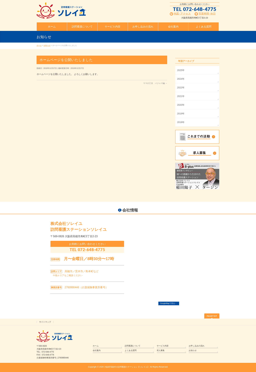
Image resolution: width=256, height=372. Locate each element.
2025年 (180, 70)
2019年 (180, 113)
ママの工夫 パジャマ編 (155, 83)
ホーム (96, 346)
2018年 (180, 122)
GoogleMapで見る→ (168, 303)
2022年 (180, 87)
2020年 (180, 105)
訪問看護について (132, 346)
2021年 (180, 96)
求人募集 (161, 350)
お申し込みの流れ (196, 346)
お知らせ (193, 350)
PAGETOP (212, 316)
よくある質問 (130, 350)
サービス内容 (162, 346)
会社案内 (97, 350)
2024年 (180, 79)
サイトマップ (45, 322)
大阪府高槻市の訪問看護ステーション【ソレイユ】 (126, 367)
